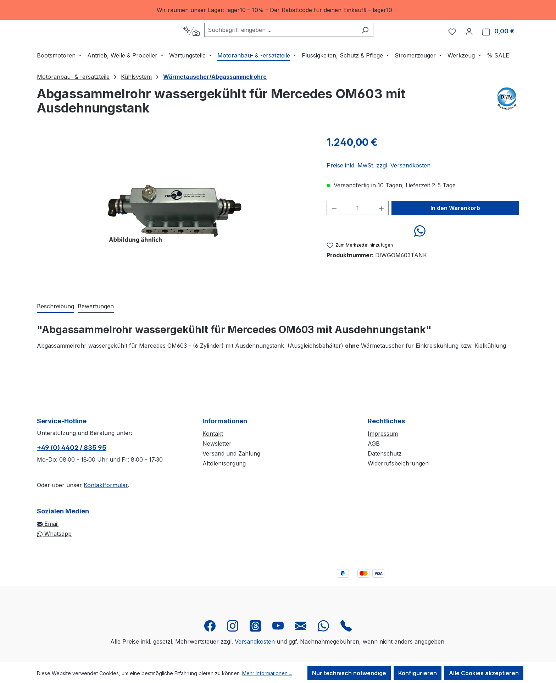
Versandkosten (255, 641)
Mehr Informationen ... (267, 673)
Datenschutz (385, 453)
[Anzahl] (357, 231)
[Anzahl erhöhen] (381, 231)
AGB (374, 443)
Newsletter (217, 443)
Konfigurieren (417, 673)
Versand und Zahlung (231, 453)
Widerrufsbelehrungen (398, 463)
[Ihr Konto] (469, 43)
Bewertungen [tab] (96, 329)
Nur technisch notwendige (349, 673)
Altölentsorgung (224, 463)
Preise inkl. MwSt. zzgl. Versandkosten (378, 188)
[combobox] (298, 41)
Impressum (383, 433)
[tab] (55, 330)
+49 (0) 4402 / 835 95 (71, 447)
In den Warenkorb (455, 231)
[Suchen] (382, 41)
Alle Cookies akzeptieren (484, 673)
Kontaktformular (106, 485)
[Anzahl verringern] (334, 231)
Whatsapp (54, 533)
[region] (278, 10)
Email (48, 523)
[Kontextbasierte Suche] (209, 42)
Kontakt (212, 433)
